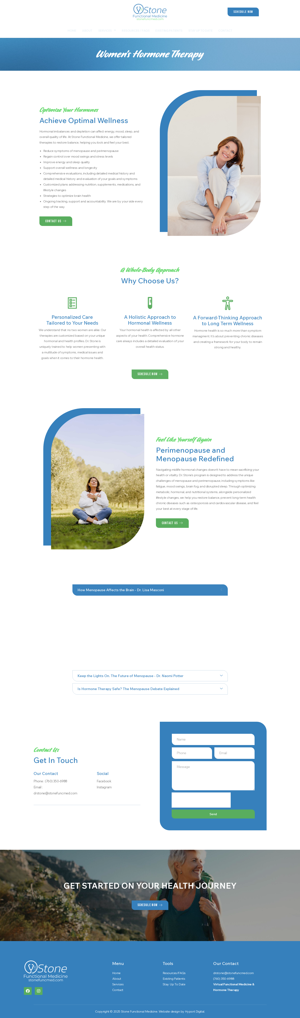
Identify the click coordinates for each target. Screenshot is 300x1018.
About (87, 30)
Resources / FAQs (136, 30)
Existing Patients (169, 30)
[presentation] (201, 800)
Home (72, 30)
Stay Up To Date (200, 30)
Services (107, 30)
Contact (225, 30)
